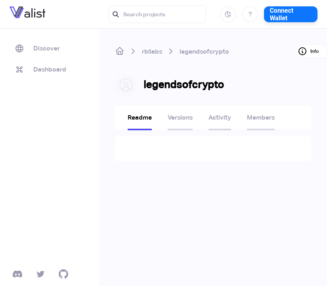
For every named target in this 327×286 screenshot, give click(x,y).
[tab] (140, 120)
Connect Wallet (281, 14)
